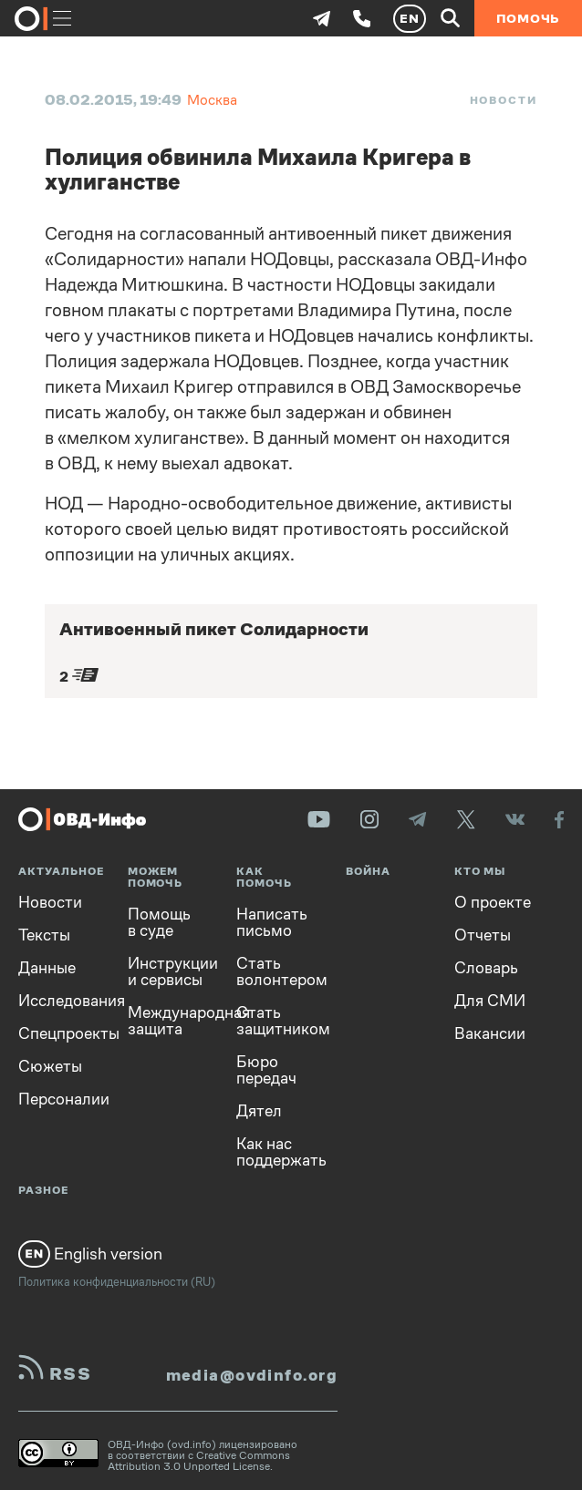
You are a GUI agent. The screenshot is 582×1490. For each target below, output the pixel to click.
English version (90, 1254)
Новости (503, 100)
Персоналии (59, 1099)
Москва (212, 99)
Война (368, 872)
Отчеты (482, 935)
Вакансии (489, 1033)
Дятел (259, 1111)
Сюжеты (50, 1066)
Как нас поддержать (277, 1151)
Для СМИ (489, 1000)
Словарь (486, 968)
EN (410, 18)
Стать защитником (277, 1020)
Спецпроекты (59, 1033)
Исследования (59, 1000)
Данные (47, 968)
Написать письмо (271, 922)
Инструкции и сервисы (169, 971)
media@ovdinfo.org (252, 1375)
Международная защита (169, 1020)
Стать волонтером (277, 971)
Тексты (44, 935)
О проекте (492, 902)
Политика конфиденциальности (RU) (116, 1282)
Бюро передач (266, 1069)
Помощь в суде (159, 922)
